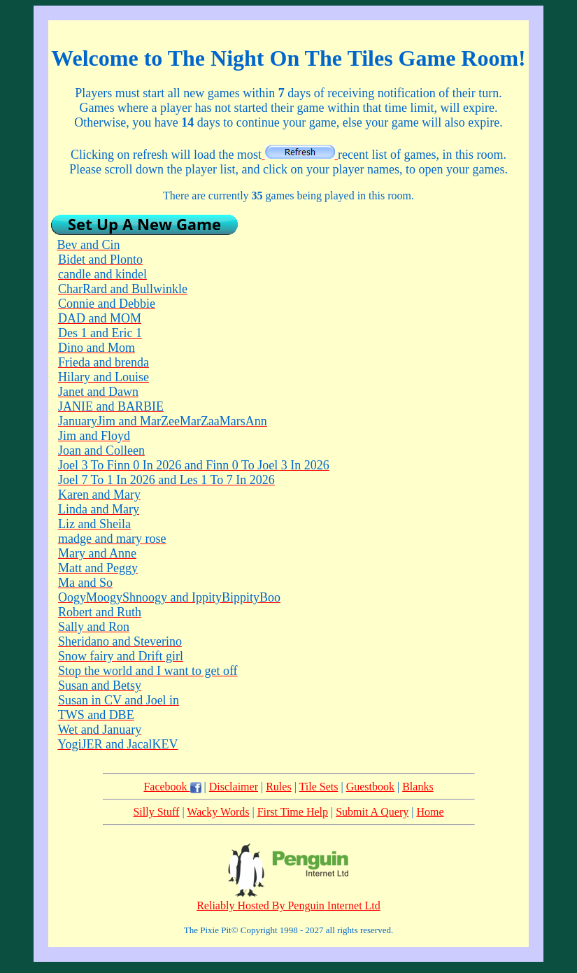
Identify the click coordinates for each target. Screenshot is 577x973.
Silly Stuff (156, 812)
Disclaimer (233, 787)
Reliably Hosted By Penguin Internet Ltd (288, 905)
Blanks (417, 787)
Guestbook (370, 787)
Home (429, 812)
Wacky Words (218, 812)
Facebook (172, 787)
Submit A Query (372, 812)
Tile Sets (319, 787)
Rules (278, 787)
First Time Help (292, 812)
